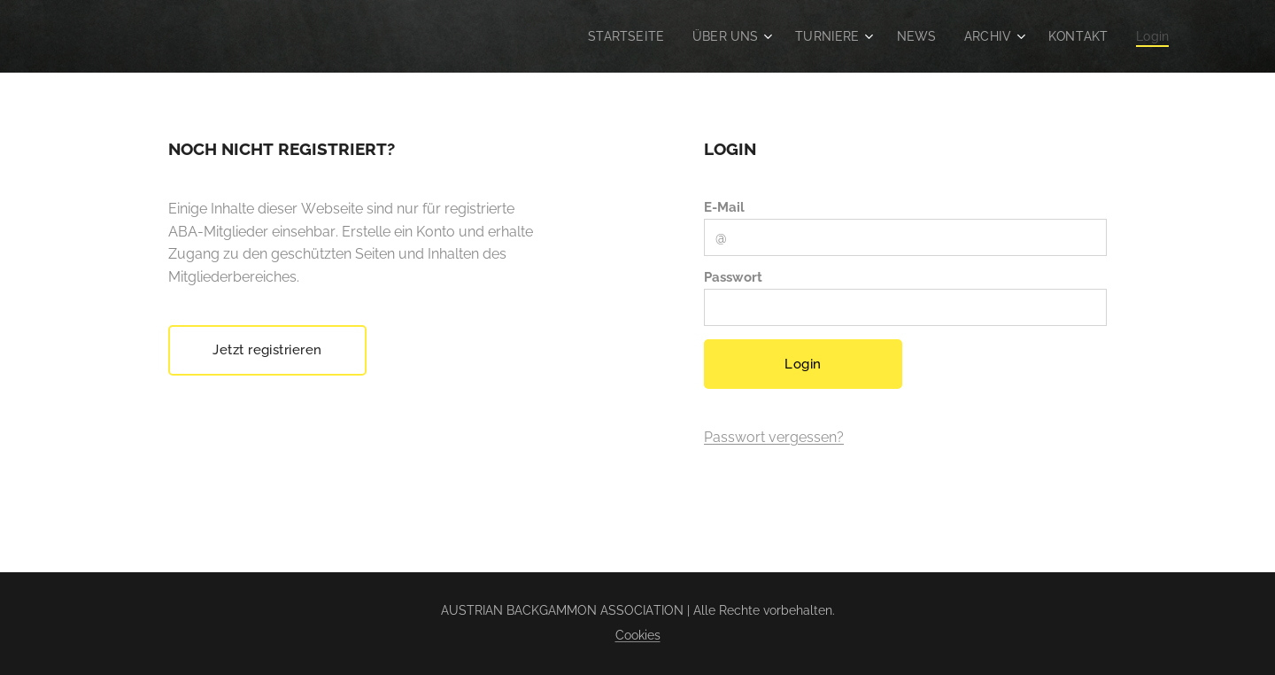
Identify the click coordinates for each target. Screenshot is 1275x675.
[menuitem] (610, 36)
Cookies (638, 635)
